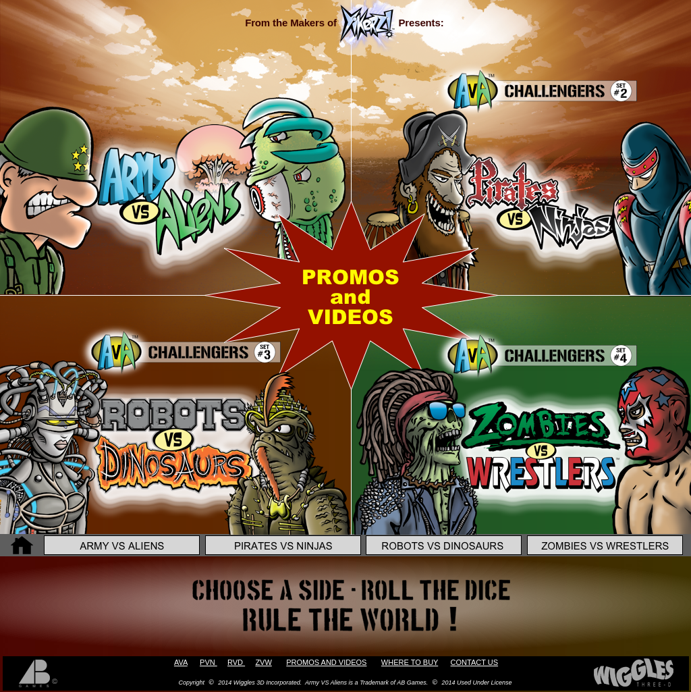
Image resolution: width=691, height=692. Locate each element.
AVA (181, 662)
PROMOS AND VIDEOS (326, 662)
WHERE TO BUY (409, 662)
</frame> (168, 73)
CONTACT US (475, 662)
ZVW (263, 662)
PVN (208, 662)
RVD (236, 662)
